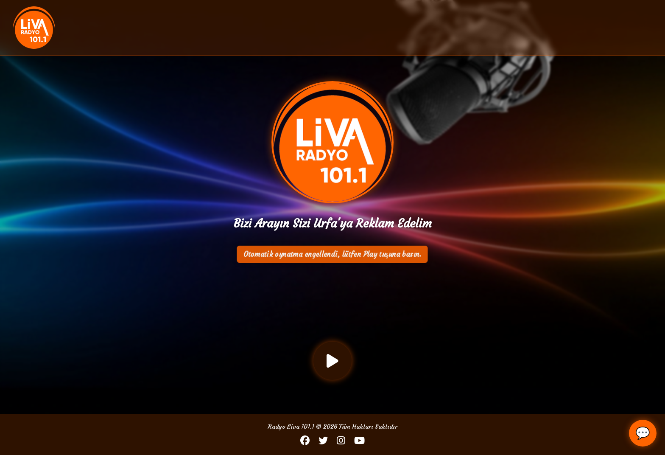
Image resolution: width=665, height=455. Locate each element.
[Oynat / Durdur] (332, 361)
